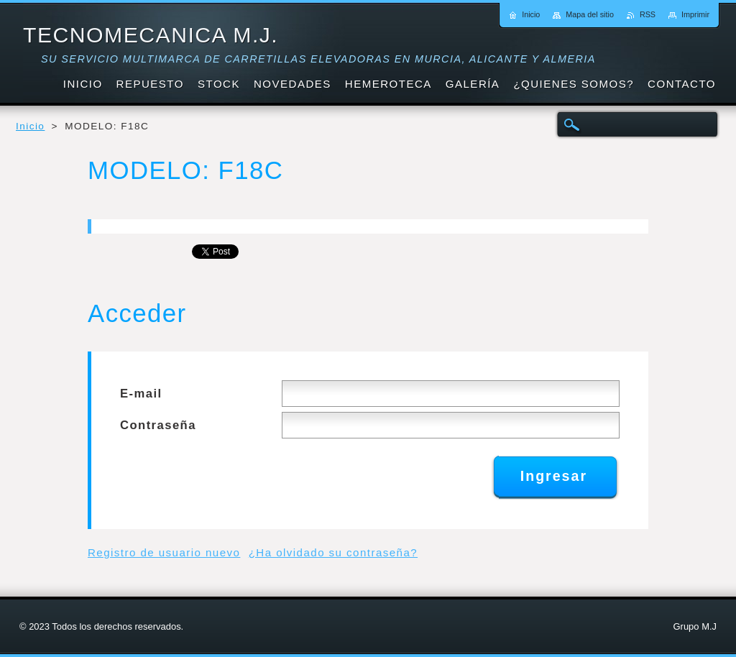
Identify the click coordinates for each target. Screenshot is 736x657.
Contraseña (158, 425)
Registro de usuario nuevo (164, 552)
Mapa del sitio (590, 14)
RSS (648, 14)
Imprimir (695, 14)
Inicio (30, 126)
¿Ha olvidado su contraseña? (333, 552)
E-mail (141, 393)
